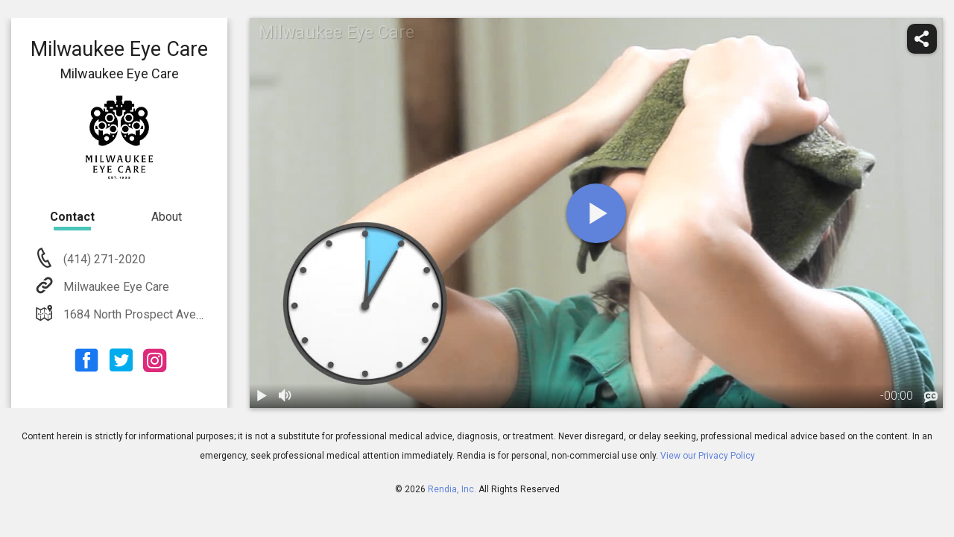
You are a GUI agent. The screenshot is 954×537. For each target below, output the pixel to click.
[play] (596, 213)
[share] (922, 39)
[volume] (285, 396)
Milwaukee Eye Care (114, 287)
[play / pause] (262, 396)
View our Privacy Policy (707, 455)
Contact (72, 217)
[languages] (931, 397)
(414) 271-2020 (102, 259)
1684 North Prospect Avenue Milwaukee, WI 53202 (195, 314)
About (166, 217)
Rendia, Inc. (452, 489)
